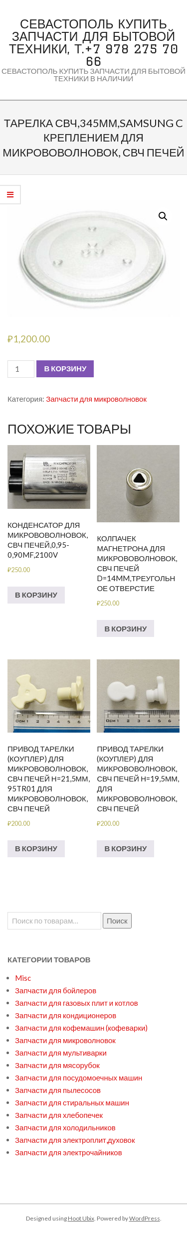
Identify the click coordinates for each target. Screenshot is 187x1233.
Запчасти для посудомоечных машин (78, 1077)
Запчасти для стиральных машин (72, 1102)
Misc (23, 977)
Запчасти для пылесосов (58, 1089)
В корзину (65, 368)
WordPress (144, 1218)
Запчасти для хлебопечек (59, 1114)
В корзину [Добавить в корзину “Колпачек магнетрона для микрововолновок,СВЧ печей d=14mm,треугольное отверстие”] (125, 628)
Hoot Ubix (81, 1218)
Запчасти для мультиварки (61, 1052)
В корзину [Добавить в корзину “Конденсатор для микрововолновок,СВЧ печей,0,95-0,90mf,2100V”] (36, 594)
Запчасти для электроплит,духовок (75, 1139)
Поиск (117, 920)
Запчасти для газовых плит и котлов (76, 1002)
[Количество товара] (20, 369)
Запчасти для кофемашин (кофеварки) (81, 1027)
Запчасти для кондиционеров (65, 1015)
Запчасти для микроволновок (96, 398)
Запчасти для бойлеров (55, 990)
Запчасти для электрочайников (68, 1152)
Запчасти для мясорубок (57, 1065)
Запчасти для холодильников (65, 1127)
